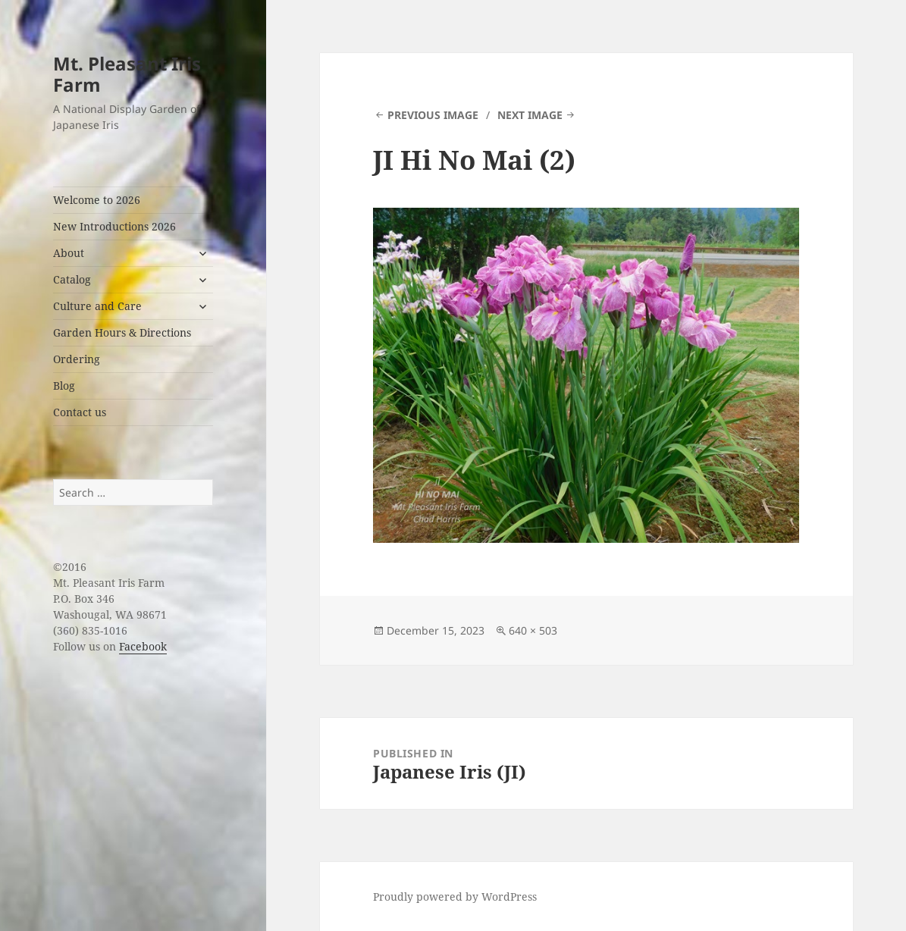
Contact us (79, 412)
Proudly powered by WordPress (455, 896)
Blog (64, 385)
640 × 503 (533, 630)
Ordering (76, 359)
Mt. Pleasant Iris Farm (127, 74)
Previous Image (432, 115)
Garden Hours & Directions (122, 332)
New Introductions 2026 (114, 226)
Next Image (530, 115)
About (68, 253)
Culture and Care (97, 306)
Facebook (143, 646)
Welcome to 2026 (96, 200)
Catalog (72, 279)
